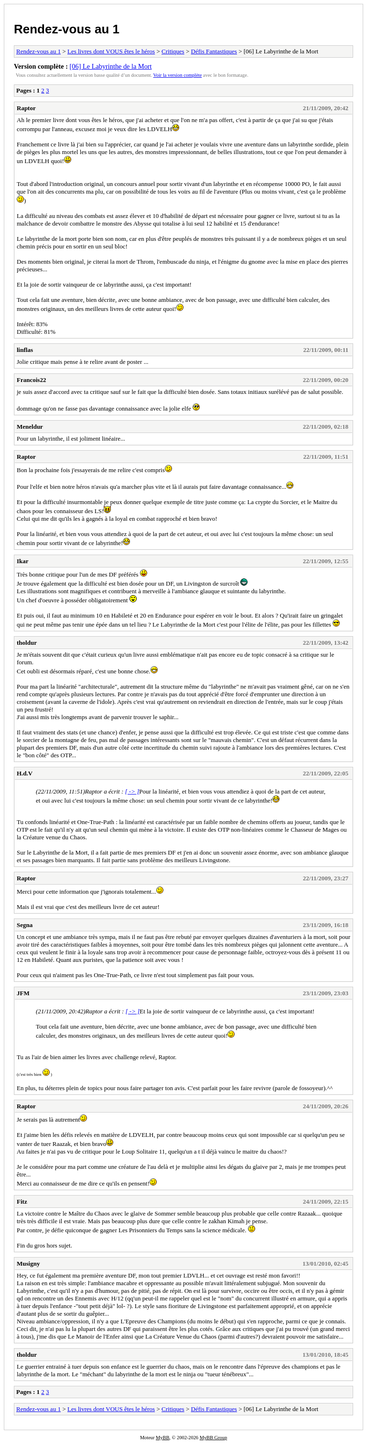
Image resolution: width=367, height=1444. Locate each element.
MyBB (162, 1437)
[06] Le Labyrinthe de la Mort (111, 66)
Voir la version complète (177, 75)
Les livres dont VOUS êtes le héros (111, 51)
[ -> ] (132, 791)
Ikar (23, 561)
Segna (24, 924)
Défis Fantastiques (214, 51)
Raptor (26, 108)
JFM (23, 993)
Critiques (173, 51)
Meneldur (30, 426)
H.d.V (24, 773)
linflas (25, 349)
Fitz (22, 1201)
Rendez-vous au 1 (66, 29)
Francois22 (31, 379)
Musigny (28, 1263)
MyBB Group (213, 1437)
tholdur (27, 642)
